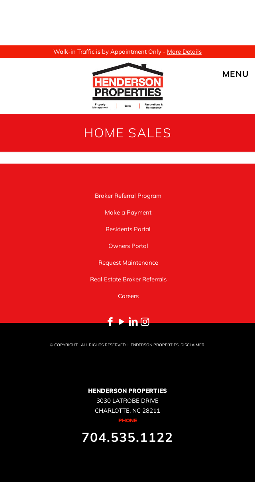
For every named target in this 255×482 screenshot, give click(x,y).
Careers (128, 296)
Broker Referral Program (128, 195)
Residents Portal (128, 229)
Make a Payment (128, 212)
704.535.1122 (127, 437)
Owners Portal (128, 246)
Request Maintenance (128, 262)
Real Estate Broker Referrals (128, 279)
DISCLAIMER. (192, 344)
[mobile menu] (244, 73)
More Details (184, 51)
